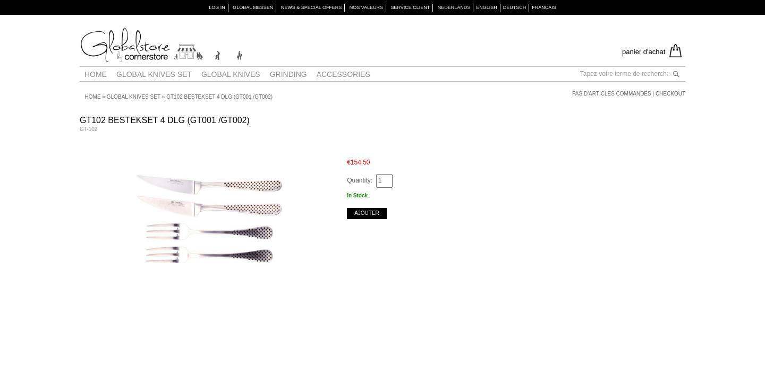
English (486, 7)
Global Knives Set (154, 74)
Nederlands (454, 7)
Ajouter (366, 213)
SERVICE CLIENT (410, 7)
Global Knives (230, 74)
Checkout (670, 94)
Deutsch (514, 7)
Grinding (288, 74)
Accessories (343, 74)
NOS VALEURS (366, 7)
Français (544, 7)
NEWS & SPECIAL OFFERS (311, 7)
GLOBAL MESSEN (253, 7)
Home (95, 74)
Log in (217, 7)
